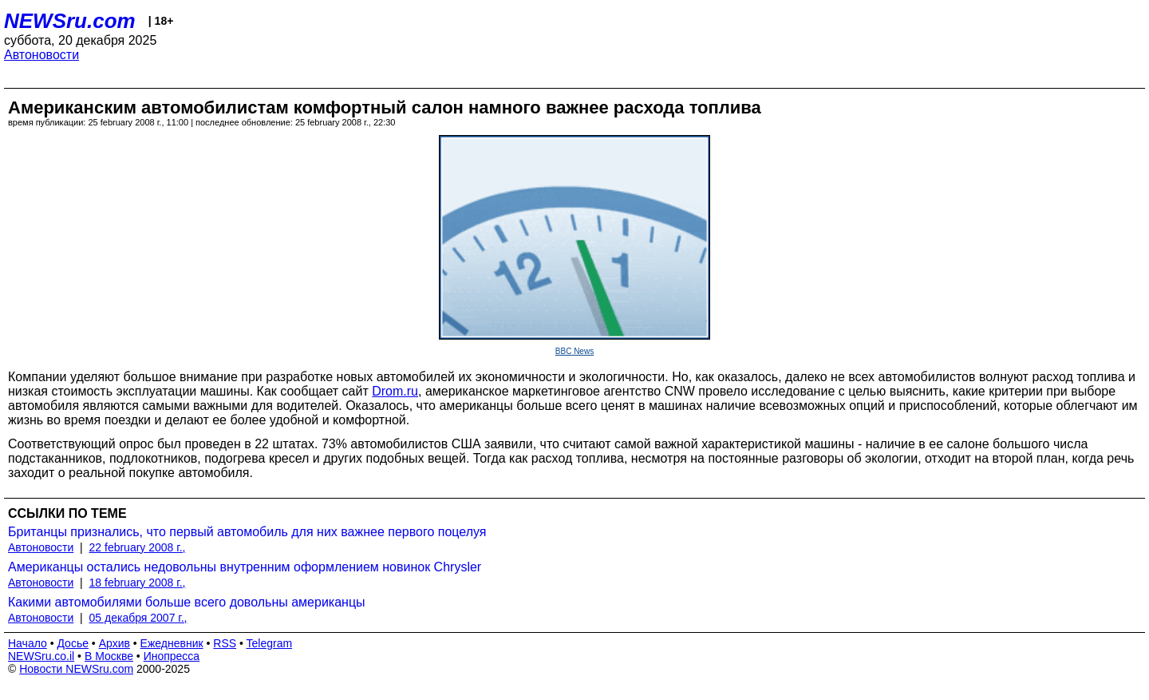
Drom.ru (395, 391)
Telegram (270, 643)
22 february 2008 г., (137, 547)
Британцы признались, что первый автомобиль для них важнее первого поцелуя (247, 532)
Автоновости (41, 55)
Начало (27, 643)
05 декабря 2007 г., (138, 617)
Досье (73, 643)
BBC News (574, 351)
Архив (114, 643)
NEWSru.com (70, 21)
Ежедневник (171, 643)
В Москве (109, 656)
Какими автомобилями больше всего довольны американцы (186, 602)
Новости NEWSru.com (76, 668)
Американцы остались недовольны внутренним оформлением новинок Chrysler (244, 567)
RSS (224, 643)
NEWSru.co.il (41, 656)
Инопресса (172, 656)
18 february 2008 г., (137, 582)
